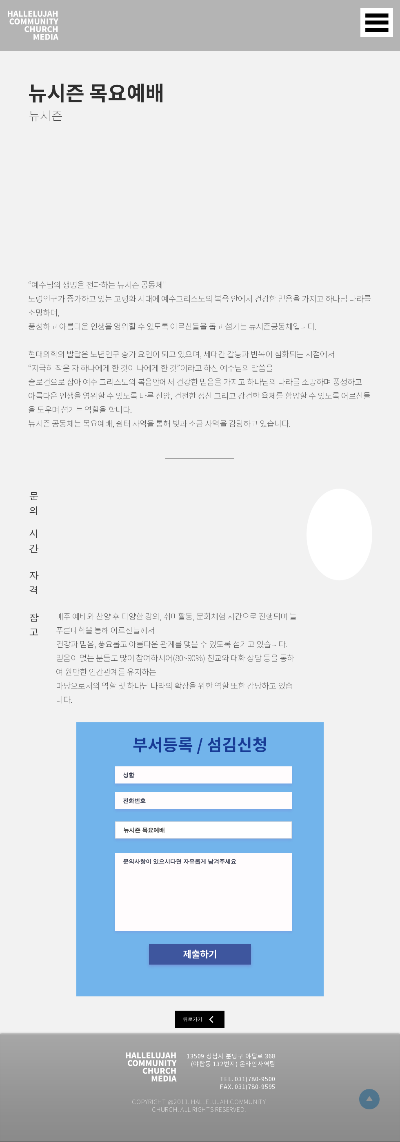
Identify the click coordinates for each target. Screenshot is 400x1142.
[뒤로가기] (199, 1019)
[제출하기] (200, 954)
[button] (376, 22)
